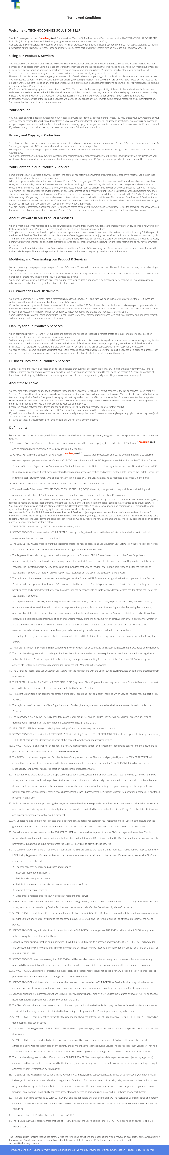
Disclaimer (148, 1149)
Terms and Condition (20, 1149)
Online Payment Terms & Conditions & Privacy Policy (60, 1149)
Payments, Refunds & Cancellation (107, 1149)
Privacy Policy (134, 1149)
